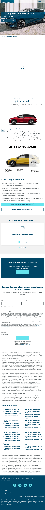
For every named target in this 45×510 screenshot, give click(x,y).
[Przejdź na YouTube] (25, 485)
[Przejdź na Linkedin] (14, 485)
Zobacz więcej (3, 332)
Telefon (26, 300)
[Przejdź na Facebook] (30, 485)
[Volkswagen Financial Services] (7, 1)
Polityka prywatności (24, 344)
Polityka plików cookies (6, 493)
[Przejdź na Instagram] (20, 485)
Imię (2, 300)
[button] (20, 247)
